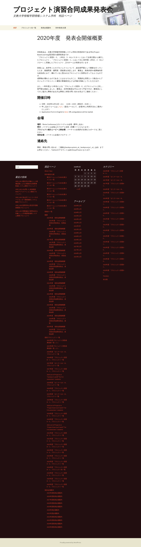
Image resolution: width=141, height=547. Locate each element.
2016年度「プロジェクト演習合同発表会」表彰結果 (57, 234)
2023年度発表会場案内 (54, 520)
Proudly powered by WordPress (70, 542)
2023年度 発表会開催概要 (56, 305)
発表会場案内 (46, 28)
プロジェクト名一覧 (28, 28)
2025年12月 (78, 206)
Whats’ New (48, 171)
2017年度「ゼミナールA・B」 (113, 180)
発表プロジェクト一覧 (52, 337)
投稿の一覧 (48, 212)
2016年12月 (78, 253)
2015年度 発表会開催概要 (56, 218)
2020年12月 (78, 233)
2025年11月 (78, 209)
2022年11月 (78, 223)
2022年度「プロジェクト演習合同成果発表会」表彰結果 (57, 299)
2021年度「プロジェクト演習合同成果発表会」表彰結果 (57, 288)
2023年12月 (78, 216)
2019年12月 (78, 240)
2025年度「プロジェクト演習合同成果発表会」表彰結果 (57, 331)
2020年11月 (78, 236)
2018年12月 (78, 243)
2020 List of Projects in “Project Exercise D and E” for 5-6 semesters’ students (56, 407)
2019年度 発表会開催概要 (56, 261)
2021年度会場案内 (53, 513)
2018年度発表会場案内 (54, 503)
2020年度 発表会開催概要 (56, 272)
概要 (15, 28)
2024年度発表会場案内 (54, 524)
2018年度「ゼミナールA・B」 (113, 189)
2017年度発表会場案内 (54, 500)
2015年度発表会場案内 (54, 493)
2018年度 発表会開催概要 (56, 250)
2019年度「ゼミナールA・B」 (113, 198)
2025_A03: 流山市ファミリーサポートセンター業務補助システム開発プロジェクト (26, 199)
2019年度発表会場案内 (54, 507)
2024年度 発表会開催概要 (56, 316)
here (66, 112)
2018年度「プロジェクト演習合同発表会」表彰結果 (57, 255)
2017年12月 (78, 246)
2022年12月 (78, 219)
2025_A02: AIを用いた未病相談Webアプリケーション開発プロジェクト (26, 191)
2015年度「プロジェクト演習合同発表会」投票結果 (57, 223)
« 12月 (78, 189)
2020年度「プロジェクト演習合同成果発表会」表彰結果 (57, 277)
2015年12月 (78, 257)
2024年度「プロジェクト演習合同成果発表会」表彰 (57, 321)
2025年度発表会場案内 (54, 527)
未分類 (105, 279)
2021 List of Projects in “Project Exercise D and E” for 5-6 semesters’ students (56, 427)
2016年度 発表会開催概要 (56, 229)
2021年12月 (78, 229)
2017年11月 (78, 250)
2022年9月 (77, 226)
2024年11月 (78, 212)
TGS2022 (106, 276)
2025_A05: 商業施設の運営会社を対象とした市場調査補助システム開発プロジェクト (26, 213)
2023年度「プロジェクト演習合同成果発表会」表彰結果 (57, 310)
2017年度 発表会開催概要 (56, 240)
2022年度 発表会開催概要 (56, 294)
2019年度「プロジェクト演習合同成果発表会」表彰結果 (57, 266)
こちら (60, 106)
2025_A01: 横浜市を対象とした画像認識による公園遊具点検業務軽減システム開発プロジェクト (26, 183)
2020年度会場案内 (53, 510)
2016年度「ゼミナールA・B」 (113, 177)
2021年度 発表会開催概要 (56, 283)
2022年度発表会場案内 (54, 517)
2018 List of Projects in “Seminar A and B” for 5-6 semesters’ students (55, 377)
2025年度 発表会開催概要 (56, 327)
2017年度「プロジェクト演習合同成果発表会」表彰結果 (57, 244)
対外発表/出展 (61, 28)
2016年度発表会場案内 (54, 496)
